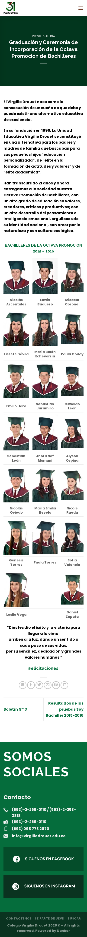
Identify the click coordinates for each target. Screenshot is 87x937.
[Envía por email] (48, 685)
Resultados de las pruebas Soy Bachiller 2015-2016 (65, 709)
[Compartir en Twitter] (39, 685)
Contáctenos (19, 918)
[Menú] (81, 8)
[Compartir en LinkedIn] (64, 685)
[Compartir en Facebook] (31, 685)
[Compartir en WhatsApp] (22, 685)
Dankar (63, 930)
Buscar (74, 918)
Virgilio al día (43, 36)
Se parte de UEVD (49, 918)
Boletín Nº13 (15, 709)
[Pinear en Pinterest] (56, 685)
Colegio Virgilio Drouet (27, 925)
